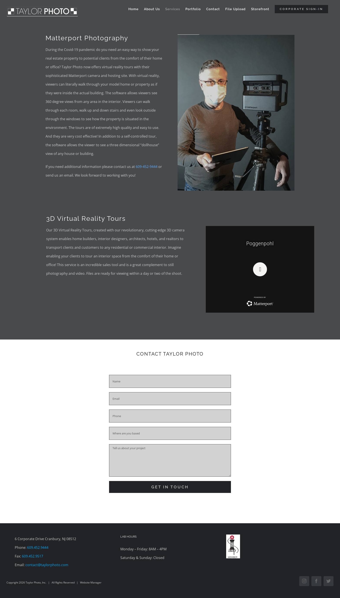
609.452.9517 (32, 556)
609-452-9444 (146, 166)
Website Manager (90, 582)
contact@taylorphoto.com (46, 564)
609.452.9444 (37, 547)
